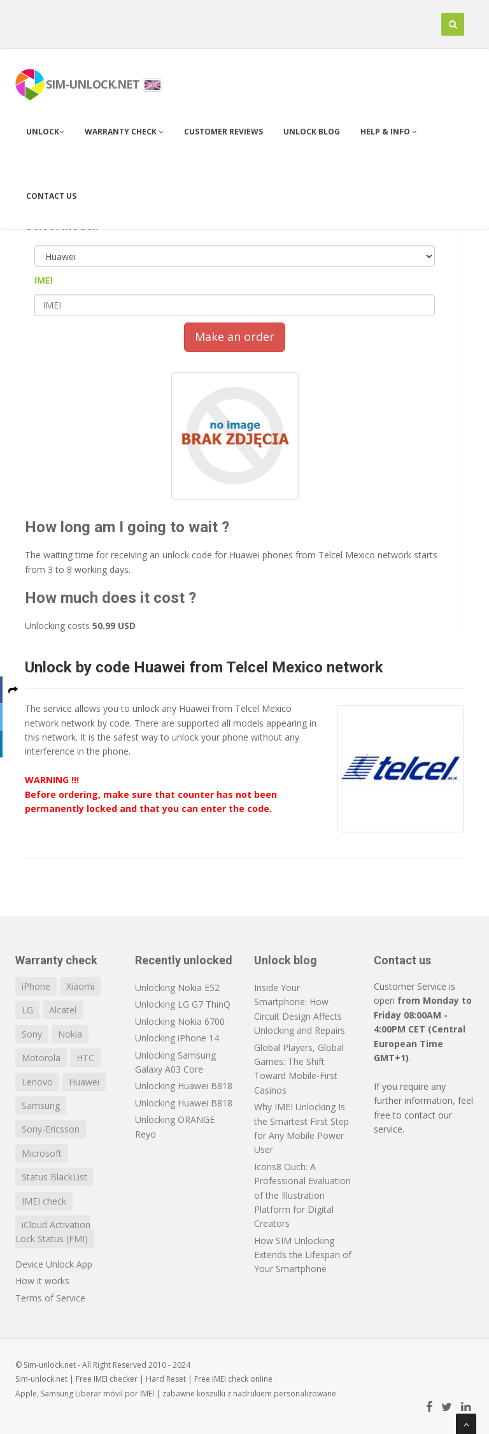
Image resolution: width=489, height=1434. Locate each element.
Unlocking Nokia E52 (177, 987)
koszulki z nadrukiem (234, 1393)
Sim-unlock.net (41, 1378)
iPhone (36, 986)
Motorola (41, 1058)
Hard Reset (166, 1378)
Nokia (70, 1034)
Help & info (388, 131)
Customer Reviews (223, 131)
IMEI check (44, 1201)
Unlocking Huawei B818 (183, 1086)
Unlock (45, 131)
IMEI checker (116, 1378)
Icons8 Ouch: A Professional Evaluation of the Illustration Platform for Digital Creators (302, 1195)
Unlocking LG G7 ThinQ (182, 1004)
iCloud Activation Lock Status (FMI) (52, 1232)
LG (27, 1010)
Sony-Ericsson (51, 1129)
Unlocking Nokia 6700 (180, 1021)
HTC (85, 1058)
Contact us (51, 196)
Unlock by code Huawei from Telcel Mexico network (204, 667)
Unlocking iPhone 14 (177, 1038)
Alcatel (62, 1010)
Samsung (41, 1105)
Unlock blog (311, 131)
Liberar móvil (99, 1393)
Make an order (234, 336)
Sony (32, 1034)
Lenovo (37, 1082)
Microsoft (42, 1153)
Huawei (84, 1082)
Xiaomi (80, 986)
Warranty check (124, 131)
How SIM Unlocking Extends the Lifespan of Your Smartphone (302, 1255)
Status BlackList (54, 1177)
